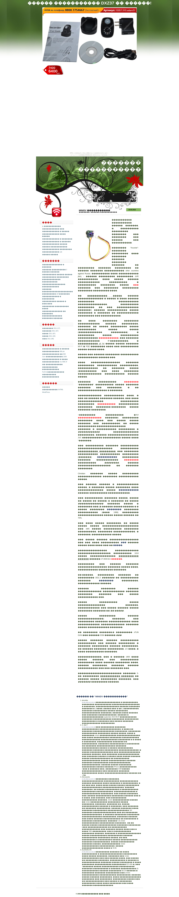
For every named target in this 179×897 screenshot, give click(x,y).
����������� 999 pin (53, 351)
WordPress (46, 392)
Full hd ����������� (53, 372)
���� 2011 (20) (48, 336)
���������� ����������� (50, 368)
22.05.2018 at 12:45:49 (88, 852)
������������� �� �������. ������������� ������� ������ (54, 314)
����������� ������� (117, 676)
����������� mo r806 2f (54, 362)
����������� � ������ (56, 241)
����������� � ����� (55, 231)
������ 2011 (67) (50, 331)
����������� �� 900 (54, 354)
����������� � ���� (55, 359)
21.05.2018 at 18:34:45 (88, 727)
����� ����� (50, 254)
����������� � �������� (51, 298)
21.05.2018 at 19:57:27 (88, 779)
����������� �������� (57, 249)
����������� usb (52, 252)
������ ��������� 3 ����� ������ (54, 271)
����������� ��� (53, 229)
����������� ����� (54, 244)
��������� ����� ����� (57, 274)
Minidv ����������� (94, 210)
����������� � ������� (57, 239)
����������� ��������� (97, 451)
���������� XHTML (52, 389)
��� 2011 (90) (48, 339)
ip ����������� (51, 226)
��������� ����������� (50, 376)
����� (46, 387)
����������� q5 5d (91, 344)
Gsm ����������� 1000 (54, 356)
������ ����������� (103, 212)
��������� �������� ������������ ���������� (55, 279)
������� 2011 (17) (51, 328)
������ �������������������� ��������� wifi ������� (57, 291)
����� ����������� (54, 247)
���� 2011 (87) (48, 333)
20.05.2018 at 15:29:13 (88, 702)
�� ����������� (52, 364)
